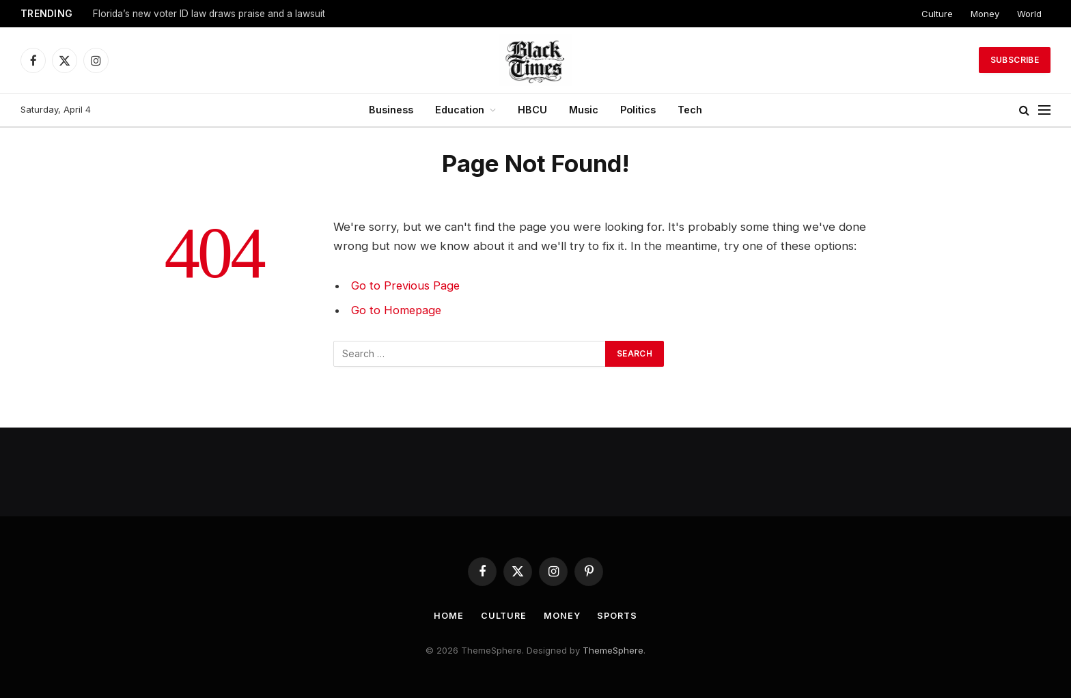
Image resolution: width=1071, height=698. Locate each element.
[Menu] (1044, 110)
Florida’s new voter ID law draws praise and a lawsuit (209, 13)
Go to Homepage (397, 310)
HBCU (532, 109)
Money (985, 13)
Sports (618, 615)
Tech (690, 109)
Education (459, 109)
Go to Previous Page (406, 285)
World (1029, 13)
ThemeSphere (613, 650)
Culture (937, 13)
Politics (638, 109)
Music (583, 109)
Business (391, 109)
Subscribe (1014, 60)
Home (447, 615)
